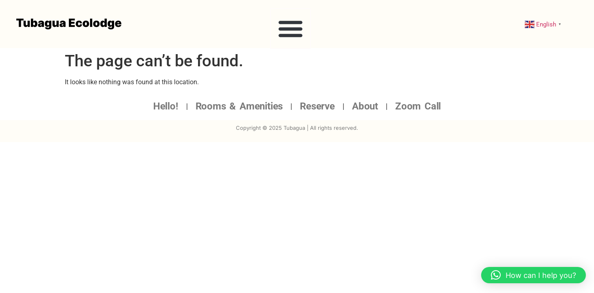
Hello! (165, 106)
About (365, 106)
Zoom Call (418, 106)
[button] (290, 28)
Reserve (317, 106)
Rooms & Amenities (239, 106)
